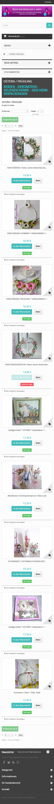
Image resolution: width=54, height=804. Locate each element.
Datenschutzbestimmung (20, 757)
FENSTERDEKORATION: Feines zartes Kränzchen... (27, 364)
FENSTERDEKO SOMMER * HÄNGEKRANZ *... (27, 233)
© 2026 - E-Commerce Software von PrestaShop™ (19, 797)
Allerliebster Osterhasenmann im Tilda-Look (27, 496)
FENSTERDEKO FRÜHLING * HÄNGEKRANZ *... (27, 299)
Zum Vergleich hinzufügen (15, 194)
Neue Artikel (11, 63)
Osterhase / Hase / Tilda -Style (27, 692)
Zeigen (33, 111)
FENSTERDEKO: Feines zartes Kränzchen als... (27, 168)
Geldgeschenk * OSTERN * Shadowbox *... (27, 430)
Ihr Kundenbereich (11, 783)
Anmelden (48, 2)
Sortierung (6, 111)
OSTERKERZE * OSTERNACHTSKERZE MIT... (27, 561)
